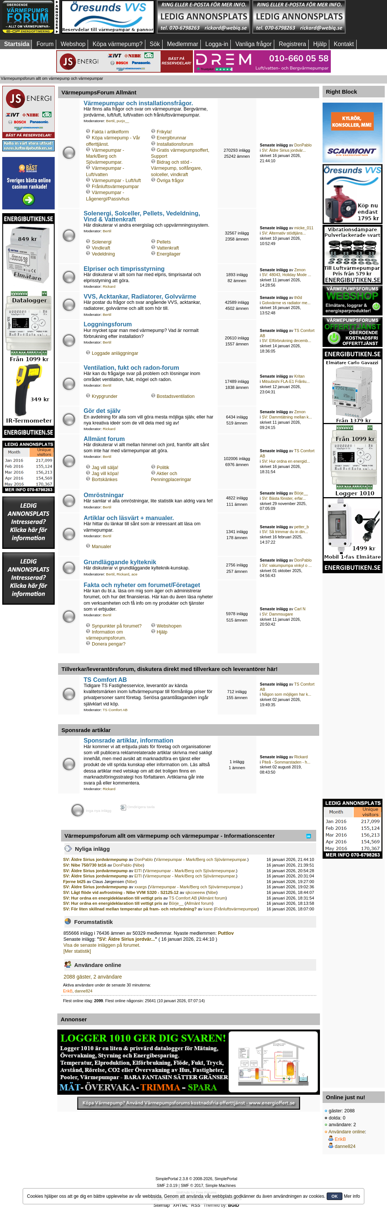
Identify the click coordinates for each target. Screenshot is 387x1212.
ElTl (138, 870)
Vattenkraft (168, 248)
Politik (163, 467)
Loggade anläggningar (115, 353)
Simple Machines (220, 1185)
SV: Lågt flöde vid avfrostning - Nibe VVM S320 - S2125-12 (121, 892)
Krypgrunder (105, 396)
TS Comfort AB (105, 679)
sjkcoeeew (195, 892)
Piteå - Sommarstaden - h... (286, 762)
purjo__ (123, 121)
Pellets (163, 242)
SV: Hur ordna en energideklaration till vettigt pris (112, 898)
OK (335, 1196)
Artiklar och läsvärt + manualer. (129, 517)
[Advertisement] (28, 717)
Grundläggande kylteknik (120, 562)
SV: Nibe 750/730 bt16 (84, 865)
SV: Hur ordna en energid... (286, 461)
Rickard (109, 286)
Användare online (347, 1131)
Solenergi (102, 242)
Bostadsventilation (175, 396)
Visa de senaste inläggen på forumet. (101, 945)
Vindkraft (101, 248)
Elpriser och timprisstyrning (124, 268)
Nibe (138, 865)
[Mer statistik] (77, 951)
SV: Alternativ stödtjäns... (284, 233)
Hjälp (162, 632)
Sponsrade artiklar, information (128, 740)
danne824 (84, 991)
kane (207, 909)
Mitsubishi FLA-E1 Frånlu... (286, 381)
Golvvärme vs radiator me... (286, 302)
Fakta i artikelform (110, 132)
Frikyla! (164, 132)
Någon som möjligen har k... (286, 694)
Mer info (352, 1196)
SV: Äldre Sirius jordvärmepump (95, 859)
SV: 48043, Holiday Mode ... (286, 274)
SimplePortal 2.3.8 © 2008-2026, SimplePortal (196, 1178)
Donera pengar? (109, 644)
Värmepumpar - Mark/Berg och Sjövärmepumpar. (105, 156)
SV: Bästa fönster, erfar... (284, 498)
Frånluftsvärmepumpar (115, 186)
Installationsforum (175, 144)
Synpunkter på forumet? (117, 626)
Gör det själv (102, 410)
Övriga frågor (170, 180)
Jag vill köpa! (105, 473)
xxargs (140, 887)
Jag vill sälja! (105, 467)
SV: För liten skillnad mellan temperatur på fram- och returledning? (130, 909)
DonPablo (303, 145)
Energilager (169, 254)
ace (134, 574)
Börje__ (301, 493)
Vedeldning (103, 254)
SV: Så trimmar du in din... (285, 531)
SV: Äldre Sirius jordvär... (284, 150)
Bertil (110, 121)
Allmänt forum (104, 438)
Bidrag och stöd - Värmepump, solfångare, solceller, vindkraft (176, 168)
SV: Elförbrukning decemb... (286, 340)
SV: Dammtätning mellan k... (287, 417)
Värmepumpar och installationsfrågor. (138, 103)
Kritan (299, 376)
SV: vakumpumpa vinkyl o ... (287, 565)
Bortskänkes (105, 479)
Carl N (299, 609)
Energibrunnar (171, 137)
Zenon (299, 270)
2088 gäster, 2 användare (93, 977)
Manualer (101, 546)
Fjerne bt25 (74, 881)
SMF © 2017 (192, 1185)
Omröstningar (104, 495)
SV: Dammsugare (277, 614)
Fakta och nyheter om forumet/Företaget (142, 584)
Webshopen (169, 626)
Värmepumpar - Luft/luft (116, 180)
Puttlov (226, 933)
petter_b (301, 527)
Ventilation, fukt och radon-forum (131, 367)
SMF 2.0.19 (167, 1185)
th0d (298, 297)
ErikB (67, 991)
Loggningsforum (108, 324)
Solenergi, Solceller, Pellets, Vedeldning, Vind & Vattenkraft (142, 216)
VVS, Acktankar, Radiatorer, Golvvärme (140, 296)
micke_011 (303, 228)
